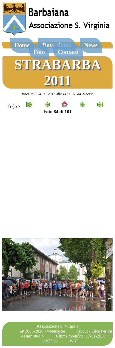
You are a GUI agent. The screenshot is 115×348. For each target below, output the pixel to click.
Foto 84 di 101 (57, 111)
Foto (39, 52)
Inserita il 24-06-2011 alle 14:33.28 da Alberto (58, 94)
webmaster (56, 331)
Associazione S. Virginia (57, 326)
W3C (74, 341)
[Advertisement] (57, 176)
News (91, 45)
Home (22, 45)
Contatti (68, 52)
